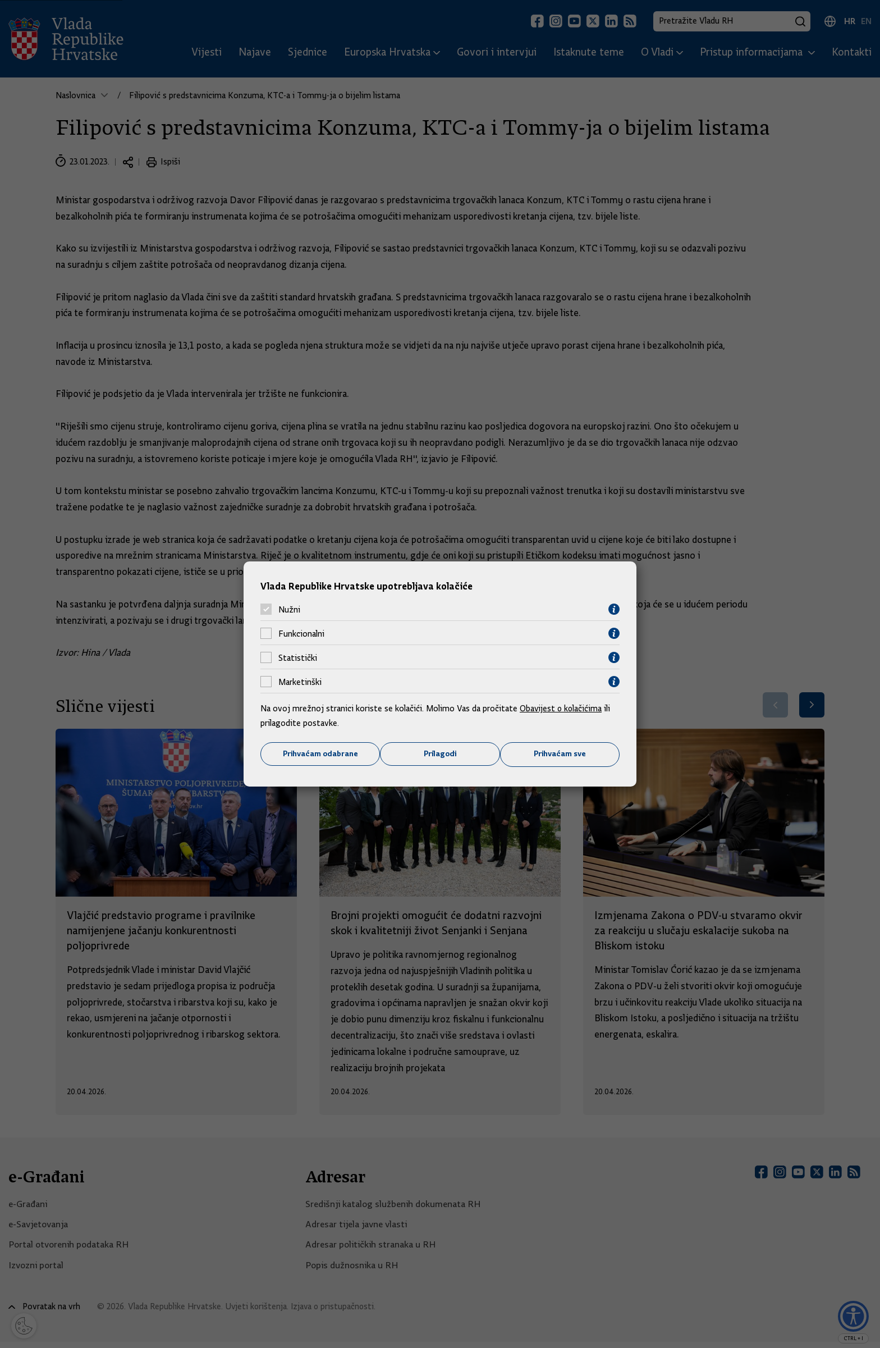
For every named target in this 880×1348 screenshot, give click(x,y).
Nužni (289, 609)
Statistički (297, 657)
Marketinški (300, 682)
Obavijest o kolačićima (562, 708)
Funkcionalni (301, 633)
